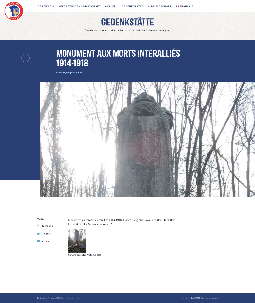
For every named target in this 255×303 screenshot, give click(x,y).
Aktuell (111, 6)
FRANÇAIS (185, 6)
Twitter (44, 233)
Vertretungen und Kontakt (80, 6)
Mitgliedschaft (159, 6)
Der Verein (46, 6)
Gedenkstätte (132, 6)
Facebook (45, 225)
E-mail (43, 241)
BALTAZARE (196, 298)
